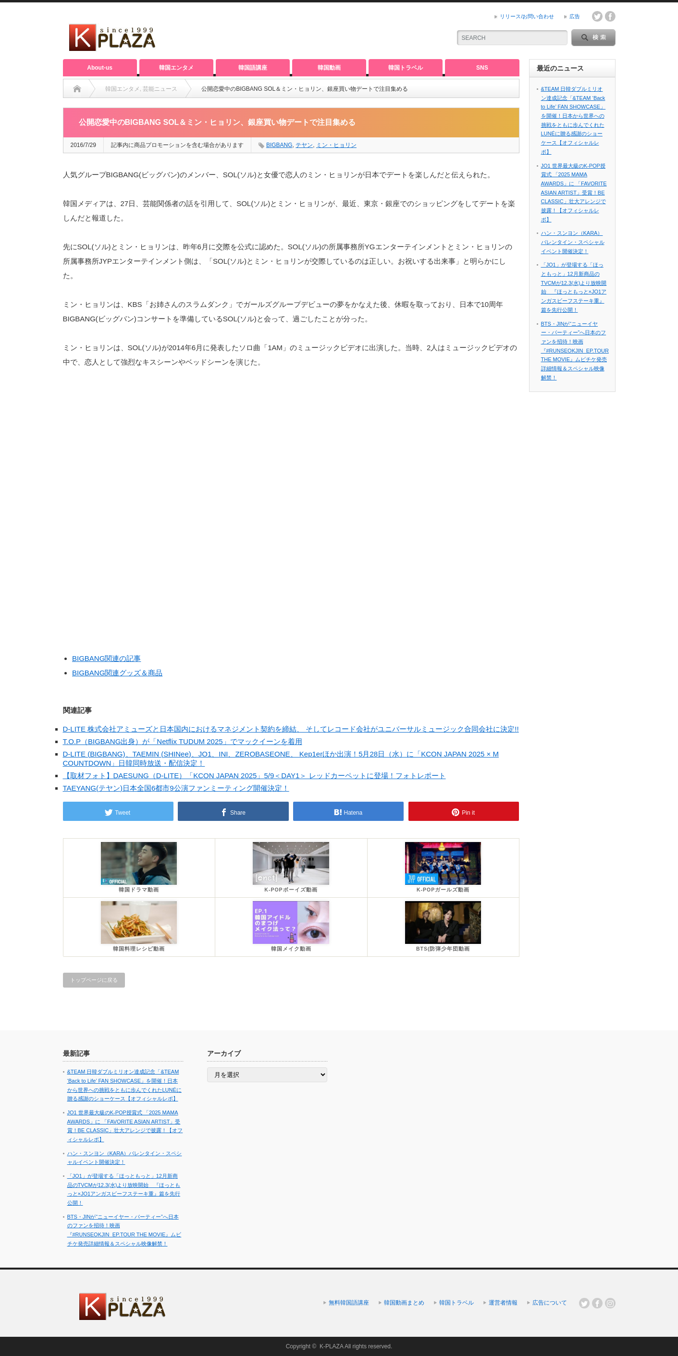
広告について (549, 1302)
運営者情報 (503, 1302)
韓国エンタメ (176, 67)
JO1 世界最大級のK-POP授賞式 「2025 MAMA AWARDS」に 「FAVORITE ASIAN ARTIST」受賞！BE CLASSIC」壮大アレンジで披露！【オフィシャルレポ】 (574, 192)
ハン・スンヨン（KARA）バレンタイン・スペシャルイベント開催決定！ (572, 242)
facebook (610, 16)
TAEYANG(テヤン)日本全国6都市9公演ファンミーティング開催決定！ (176, 788)
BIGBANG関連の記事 (106, 658)
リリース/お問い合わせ (527, 16)
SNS (482, 67)
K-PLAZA (331, 1346)
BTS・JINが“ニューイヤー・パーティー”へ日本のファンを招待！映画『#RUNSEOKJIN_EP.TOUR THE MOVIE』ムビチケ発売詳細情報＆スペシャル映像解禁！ (575, 350)
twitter (597, 16)
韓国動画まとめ (404, 1302)
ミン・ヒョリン (336, 145)
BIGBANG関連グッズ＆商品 (117, 673)
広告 (574, 16)
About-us (99, 67)
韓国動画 (329, 67)
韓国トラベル (405, 67)
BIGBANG (279, 145)
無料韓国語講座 (349, 1302)
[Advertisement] (330, 31)
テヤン (304, 145)
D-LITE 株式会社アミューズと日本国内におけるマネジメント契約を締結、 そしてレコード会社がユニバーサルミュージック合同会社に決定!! (291, 729)
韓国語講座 (252, 67)
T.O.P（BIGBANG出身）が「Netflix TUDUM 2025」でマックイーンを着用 (182, 741)
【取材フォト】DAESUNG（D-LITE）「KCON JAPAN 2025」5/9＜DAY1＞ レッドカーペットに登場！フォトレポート (254, 775)
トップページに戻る (94, 980)
